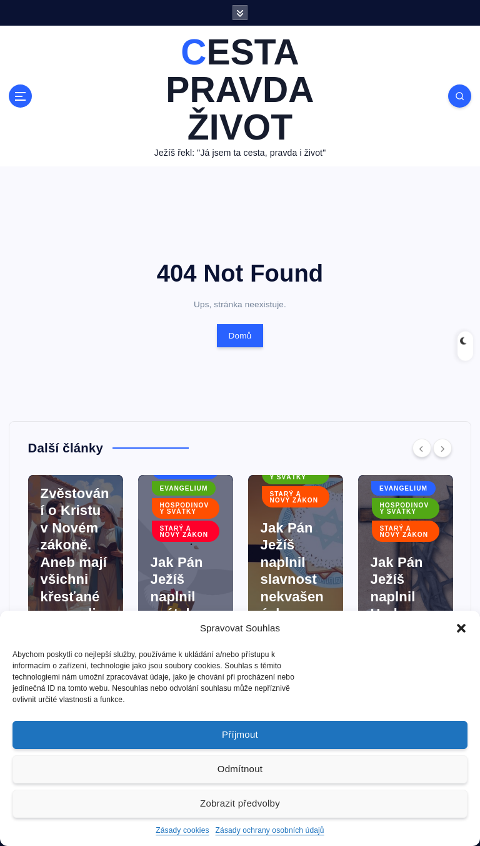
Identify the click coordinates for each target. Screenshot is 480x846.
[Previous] (421, 448)
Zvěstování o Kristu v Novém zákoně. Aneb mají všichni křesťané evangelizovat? (75, 562)
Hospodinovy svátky (184, 508)
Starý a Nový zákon (183, 531)
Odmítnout (240, 768)
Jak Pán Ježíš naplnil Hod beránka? (401, 596)
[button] (461, 628)
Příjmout (240, 734)
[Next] (442, 448)
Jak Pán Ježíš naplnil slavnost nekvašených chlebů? (292, 579)
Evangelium (183, 488)
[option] (75, 569)
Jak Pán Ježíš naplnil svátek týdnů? (177, 596)
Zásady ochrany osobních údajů (270, 830)
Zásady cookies (182, 830)
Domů (239, 335)
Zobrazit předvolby (240, 803)
